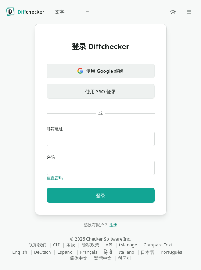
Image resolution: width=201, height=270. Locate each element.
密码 (101, 164)
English (20, 252)
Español (65, 252)
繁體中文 (103, 258)
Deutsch (42, 252)
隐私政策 (90, 245)
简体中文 (78, 258)
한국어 (124, 258)
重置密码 (55, 177)
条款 (70, 245)
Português (171, 252)
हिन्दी (108, 252)
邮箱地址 (101, 136)
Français (88, 252)
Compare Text (158, 245)
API (108, 245)
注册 (113, 224)
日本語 (147, 252)
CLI (56, 245)
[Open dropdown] (189, 12)
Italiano (126, 252)
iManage (128, 245)
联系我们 (37, 245)
